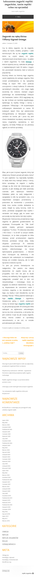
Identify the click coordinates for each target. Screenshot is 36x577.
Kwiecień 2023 (6, 461)
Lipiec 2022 (5, 470)
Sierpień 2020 (6, 491)
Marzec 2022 (6, 475)
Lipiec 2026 (5, 420)
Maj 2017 (4, 518)
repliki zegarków (10, 538)
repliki (10, 328)
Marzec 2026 (6, 425)
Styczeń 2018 (6, 514)
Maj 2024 (4, 448)
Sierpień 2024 (6, 445)
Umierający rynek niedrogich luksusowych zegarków (17, 386)
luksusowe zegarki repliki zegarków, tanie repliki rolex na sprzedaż (18, 4)
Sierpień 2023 (6, 457)
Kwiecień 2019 (6, 502)
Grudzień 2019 (6, 496)
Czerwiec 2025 (6, 434)
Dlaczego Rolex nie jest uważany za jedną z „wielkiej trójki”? (10, 340)
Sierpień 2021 (6, 482)
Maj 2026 (4, 422)
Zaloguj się (5, 555)
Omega (5, 531)
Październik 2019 (7, 498)
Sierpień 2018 (6, 507)
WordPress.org (6, 562)
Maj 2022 (4, 473)
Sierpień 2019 (6, 500)
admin (4, 43)
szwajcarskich (8, 544)
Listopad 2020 (6, 489)
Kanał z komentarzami (10, 560)
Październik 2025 (7, 429)
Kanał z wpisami (8, 557)
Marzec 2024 (6, 450)
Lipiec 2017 (5, 516)
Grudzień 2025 (6, 427)
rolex (5, 541)
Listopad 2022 (6, 466)
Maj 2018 (4, 511)
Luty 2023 (5, 464)
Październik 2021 (7, 480)
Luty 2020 (5, 493)
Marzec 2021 (6, 486)
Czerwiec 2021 (6, 484)
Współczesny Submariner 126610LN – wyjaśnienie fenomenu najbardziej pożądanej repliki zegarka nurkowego (16, 373)
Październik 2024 (7, 443)
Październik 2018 (7, 505)
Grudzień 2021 (6, 477)
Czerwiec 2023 (6, 459)
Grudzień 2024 (6, 441)
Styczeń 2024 (6, 452)
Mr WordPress (6, 407)
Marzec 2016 (6, 521)
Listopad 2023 (6, 454)
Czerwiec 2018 (6, 509)
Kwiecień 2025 (6, 436)
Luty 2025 (5, 438)
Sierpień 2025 (6, 432)
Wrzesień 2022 (6, 468)
